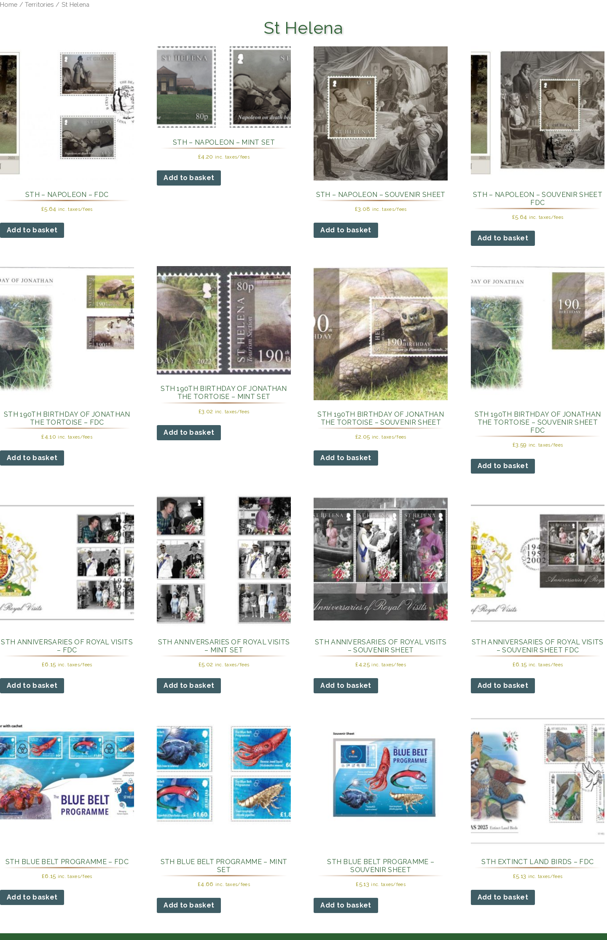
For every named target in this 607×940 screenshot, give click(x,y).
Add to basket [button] (32, 230)
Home (8, 4)
